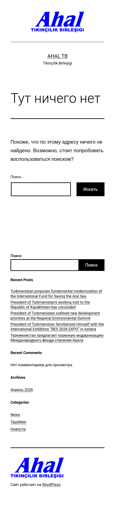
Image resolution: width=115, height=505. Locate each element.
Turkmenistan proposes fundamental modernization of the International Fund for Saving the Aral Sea (56, 293)
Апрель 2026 (22, 390)
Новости (18, 429)
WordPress (51, 484)
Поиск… (18, 177)
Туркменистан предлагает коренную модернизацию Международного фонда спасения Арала (57, 337)
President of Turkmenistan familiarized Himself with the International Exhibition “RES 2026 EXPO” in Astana (57, 326)
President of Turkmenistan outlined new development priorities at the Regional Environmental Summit (55, 315)
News (15, 414)
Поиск (16, 256)
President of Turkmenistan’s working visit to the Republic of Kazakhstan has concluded (50, 304)
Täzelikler (18, 422)
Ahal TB (57, 56)
